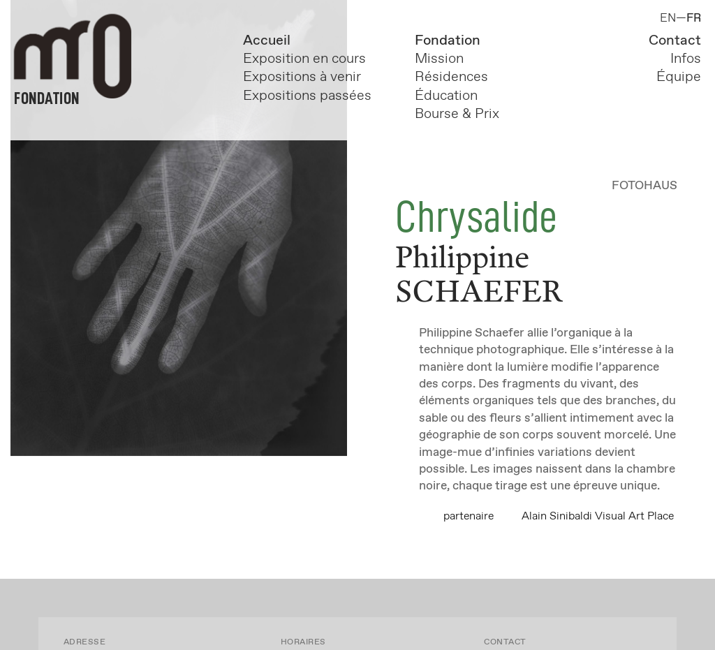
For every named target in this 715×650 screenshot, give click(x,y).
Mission (439, 59)
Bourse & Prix (457, 114)
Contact (675, 40)
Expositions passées (307, 96)
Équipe (678, 77)
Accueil (266, 40)
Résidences (451, 77)
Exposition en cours (308, 59)
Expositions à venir (302, 77)
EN (668, 18)
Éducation (446, 96)
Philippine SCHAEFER (479, 273)
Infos (685, 59)
